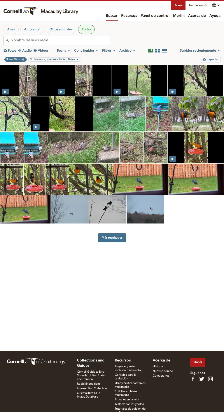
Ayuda (214, 16)
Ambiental (32, 29)
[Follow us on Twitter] (201, 379)
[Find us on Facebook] (193, 379)
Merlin (179, 16)
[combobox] (60, 40)
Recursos (129, 16)
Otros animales (61, 29)
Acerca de (197, 16)
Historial (158, 366)
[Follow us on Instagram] (210, 379)
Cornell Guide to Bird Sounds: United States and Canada (91, 375)
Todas (86, 29)
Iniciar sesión (198, 5)
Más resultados (112, 237)
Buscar (112, 16)
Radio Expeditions (88, 383)
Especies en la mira (127, 399)
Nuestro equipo (163, 371)
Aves (11, 29)
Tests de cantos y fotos (129, 404)
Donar (178, 5)
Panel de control (155, 16)
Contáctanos (161, 375)
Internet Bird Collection (92, 388)
